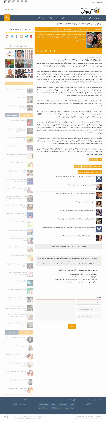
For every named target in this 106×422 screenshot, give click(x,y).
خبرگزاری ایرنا (93, 159)
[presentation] (85, 328)
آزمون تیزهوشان (87, 166)
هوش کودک (76, 23)
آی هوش (97, 18)
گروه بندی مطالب (85, 18)
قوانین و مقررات (61, 18)
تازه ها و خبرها (87, 23)
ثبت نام (13, 9)
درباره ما (50, 18)
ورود (5, 9)
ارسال (72, 326)
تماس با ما (72, 18)
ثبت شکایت (40, 18)
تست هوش (64, 263)
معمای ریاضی (56, 263)
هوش (78, 263)
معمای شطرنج (46, 263)
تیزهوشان (78, 166)
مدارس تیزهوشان (63, 23)
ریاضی (73, 263)
